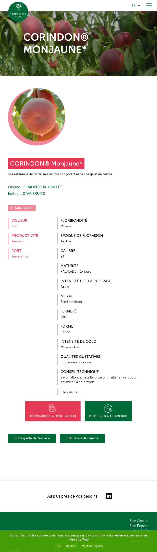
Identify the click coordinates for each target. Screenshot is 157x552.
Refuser (71, 546)
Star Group (139, 521)
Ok (58, 546)
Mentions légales (92, 546)
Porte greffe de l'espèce (32, 438)
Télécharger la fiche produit (53, 411)
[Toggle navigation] (149, 5)
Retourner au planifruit (108, 411)
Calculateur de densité (82, 438)
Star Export (139, 526)
